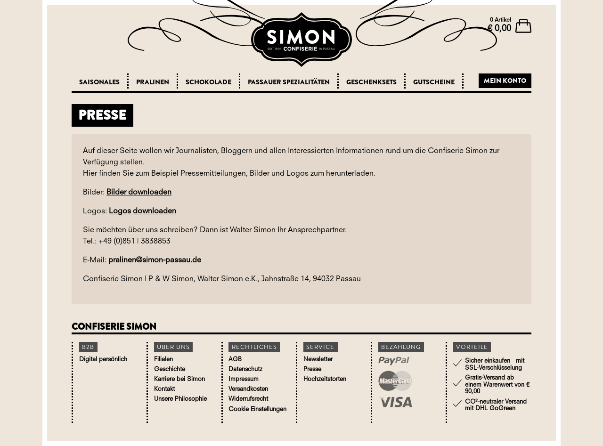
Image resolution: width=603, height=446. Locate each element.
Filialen (163, 360)
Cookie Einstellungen (257, 409)
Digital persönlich (103, 360)
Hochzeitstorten (324, 379)
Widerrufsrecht (248, 399)
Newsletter (318, 360)
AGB (235, 360)
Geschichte (169, 369)
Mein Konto (505, 80)
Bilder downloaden (138, 192)
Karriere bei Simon (179, 379)
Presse (312, 369)
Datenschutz (245, 369)
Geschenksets (371, 82)
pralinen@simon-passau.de (154, 260)
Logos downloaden (142, 211)
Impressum (243, 379)
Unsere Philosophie (180, 399)
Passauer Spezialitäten (289, 82)
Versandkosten (248, 389)
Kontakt (164, 389)
